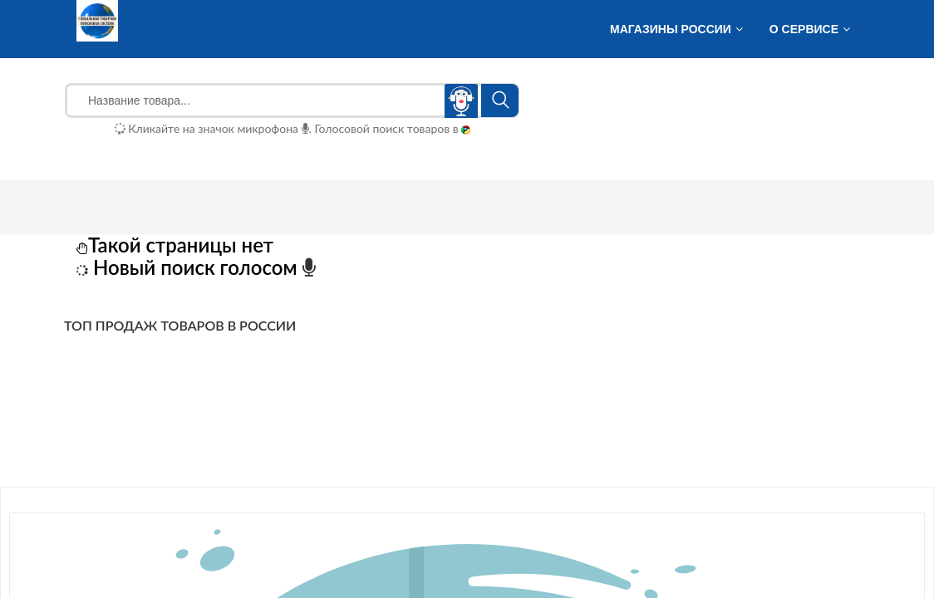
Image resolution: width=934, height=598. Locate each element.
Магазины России (670, 29)
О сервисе (803, 29)
